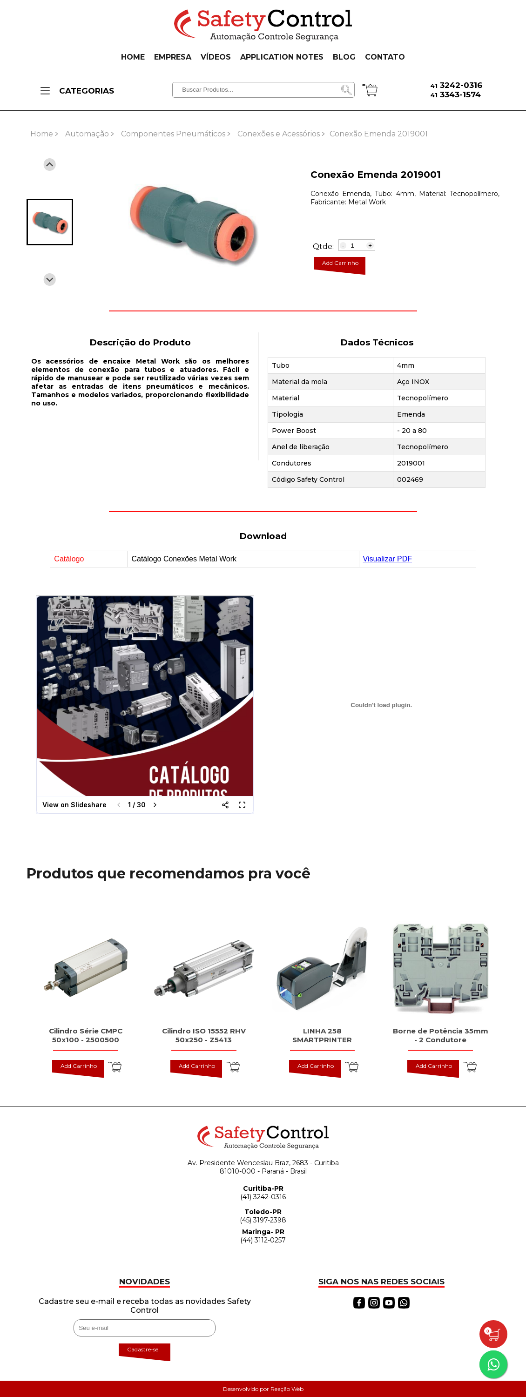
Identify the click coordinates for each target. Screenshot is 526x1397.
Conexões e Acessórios (278, 133)
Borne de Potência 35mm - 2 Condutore (440, 1035)
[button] (50, 222)
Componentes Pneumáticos (173, 133)
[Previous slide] (49, 164)
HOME (133, 57)
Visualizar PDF (387, 559)
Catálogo (69, 559)
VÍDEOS (216, 57)
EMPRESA (172, 57)
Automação (87, 133)
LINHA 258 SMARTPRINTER (322, 1035)
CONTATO (385, 57)
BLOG (344, 57)
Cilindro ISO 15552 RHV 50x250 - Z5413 (204, 1035)
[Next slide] (49, 279)
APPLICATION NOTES (282, 57)
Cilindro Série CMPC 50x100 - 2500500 (85, 1035)
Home (41, 133)
